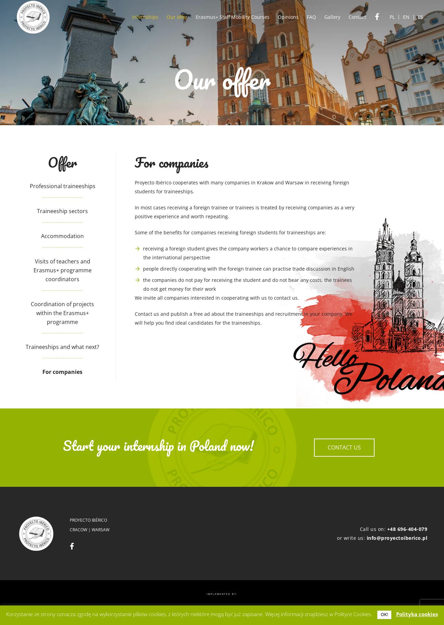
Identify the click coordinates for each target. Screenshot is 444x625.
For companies (62, 372)
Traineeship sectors (62, 211)
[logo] (33, 17)
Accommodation (62, 236)
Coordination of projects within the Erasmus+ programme (62, 313)
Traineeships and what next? (62, 347)
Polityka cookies (417, 614)
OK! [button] (384, 614)
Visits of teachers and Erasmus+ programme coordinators (63, 270)
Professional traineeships (62, 186)
